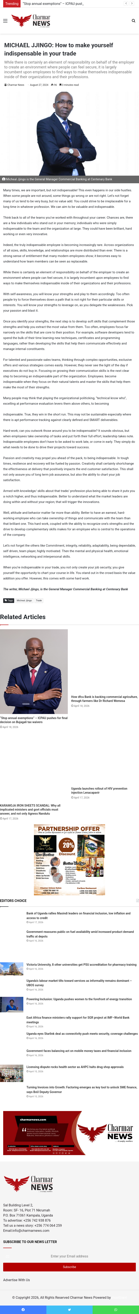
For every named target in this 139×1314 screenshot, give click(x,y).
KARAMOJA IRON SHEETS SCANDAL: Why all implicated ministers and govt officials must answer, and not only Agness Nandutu (30, 809)
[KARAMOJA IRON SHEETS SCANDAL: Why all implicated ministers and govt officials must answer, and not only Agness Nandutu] (34, 767)
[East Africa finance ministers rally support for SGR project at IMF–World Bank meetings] (11, 1021)
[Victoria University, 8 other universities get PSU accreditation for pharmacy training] (11, 968)
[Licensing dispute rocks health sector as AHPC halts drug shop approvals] (11, 1073)
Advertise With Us (16, 1280)
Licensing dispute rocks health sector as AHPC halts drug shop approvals (75, 1067)
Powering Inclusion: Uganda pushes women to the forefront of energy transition (79, 999)
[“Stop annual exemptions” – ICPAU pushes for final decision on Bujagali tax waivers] (34, 671)
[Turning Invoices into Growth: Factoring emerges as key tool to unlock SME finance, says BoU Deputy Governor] (11, 1094)
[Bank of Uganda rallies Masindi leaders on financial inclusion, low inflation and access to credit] (11, 918)
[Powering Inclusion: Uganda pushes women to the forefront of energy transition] (11, 1004)
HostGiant (119, 1298)
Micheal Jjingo (24, 600)
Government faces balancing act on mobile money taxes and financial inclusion (78, 1051)
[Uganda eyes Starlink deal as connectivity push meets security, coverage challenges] (11, 1038)
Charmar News (15, 84)
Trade (39, 600)
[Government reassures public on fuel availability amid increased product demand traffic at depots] (11, 944)
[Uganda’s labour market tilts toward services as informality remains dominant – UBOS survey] (11, 986)
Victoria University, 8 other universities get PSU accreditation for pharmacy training (81, 964)
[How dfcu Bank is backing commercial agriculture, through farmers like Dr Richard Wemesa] (105, 661)
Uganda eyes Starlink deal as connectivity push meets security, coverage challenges (82, 1033)
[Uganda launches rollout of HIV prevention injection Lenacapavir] (105, 759)
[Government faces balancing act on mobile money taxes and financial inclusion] (11, 1055)
